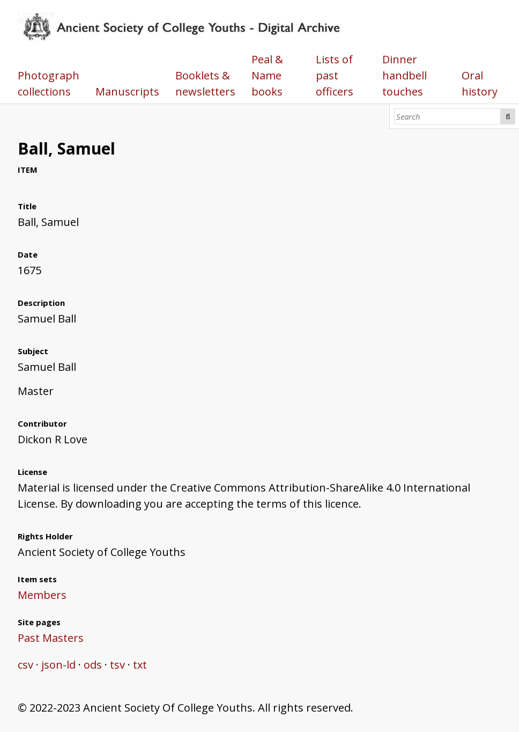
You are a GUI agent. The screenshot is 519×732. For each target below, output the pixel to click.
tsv (117, 664)
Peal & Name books (267, 75)
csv (25, 664)
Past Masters (51, 638)
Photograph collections (48, 83)
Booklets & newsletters (205, 83)
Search (508, 116)
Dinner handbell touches (404, 75)
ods (93, 664)
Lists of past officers (334, 75)
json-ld (58, 664)
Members (42, 595)
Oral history (480, 83)
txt (140, 664)
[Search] (447, 116)
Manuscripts (127, 91)
